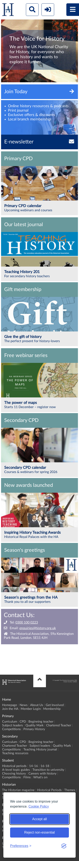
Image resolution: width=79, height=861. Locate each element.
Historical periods (14, 766)
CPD (23, 721)
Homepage (9, 705)
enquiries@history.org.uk (37, 628)
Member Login (31, 708)
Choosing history (14, 773)
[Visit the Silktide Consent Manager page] (64, 846)
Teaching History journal (40, 749)
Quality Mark (34, 725)
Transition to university (48, 769)
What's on (40, 777)
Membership (51, 708)
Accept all (39, 819)
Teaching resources (15, 753)
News (24, 705)
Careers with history (42, 773)
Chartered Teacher (58, 725)
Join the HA (10, 708)
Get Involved (55, 705)
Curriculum (9, 721)
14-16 (33, 766)
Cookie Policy (38, 806)
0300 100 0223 (26, 622)
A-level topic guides (16, 769)
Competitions (11, 729)
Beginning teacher (40, 721)
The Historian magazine (18, 790)
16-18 (44, 766)
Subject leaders (12, 725)
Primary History (34, 729)
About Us (36, 705)
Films (27, 777)
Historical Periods (49, 790)
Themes (69, 790)
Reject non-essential (39, 832)
